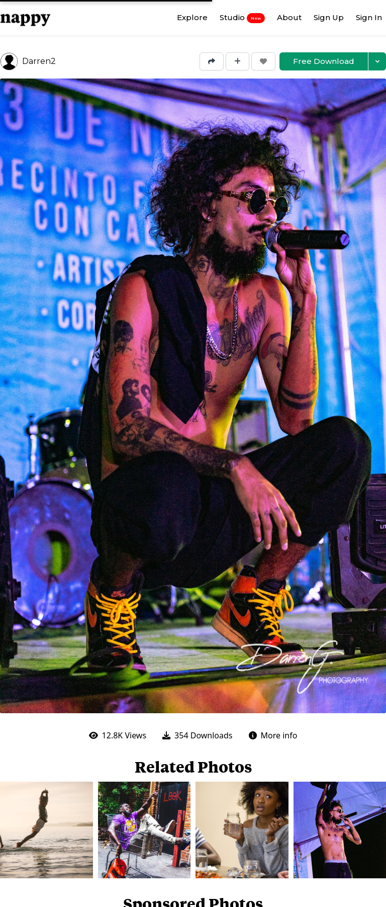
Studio (242, 18)
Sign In (369, 17)
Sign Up (329, 17)
